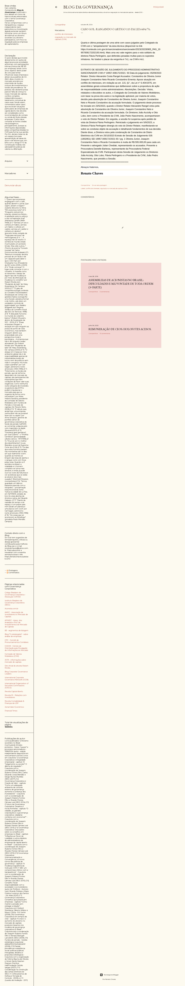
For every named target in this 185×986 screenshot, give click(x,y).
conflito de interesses (64, 34)
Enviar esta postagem (99, 185)
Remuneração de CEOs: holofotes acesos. (119, 329)
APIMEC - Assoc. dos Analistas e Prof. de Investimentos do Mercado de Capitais (16, 623)
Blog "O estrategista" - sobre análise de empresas (16, 635)
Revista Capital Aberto (14, 691)
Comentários (13, 573)
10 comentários (105, 333)
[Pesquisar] (158, 7)
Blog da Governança (88, 7)
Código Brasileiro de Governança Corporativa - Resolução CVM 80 (15, 595)
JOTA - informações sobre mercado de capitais (15, 661)
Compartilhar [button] (60, 25)
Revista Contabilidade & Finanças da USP (14, 702)
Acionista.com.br (11, 609)
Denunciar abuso (13, 185)
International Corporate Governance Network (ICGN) (16, 679)
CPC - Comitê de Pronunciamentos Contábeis (16, 641)
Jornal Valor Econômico (14, 707)
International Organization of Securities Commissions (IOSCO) (16, 685)
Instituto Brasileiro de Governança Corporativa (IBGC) (14, 603)
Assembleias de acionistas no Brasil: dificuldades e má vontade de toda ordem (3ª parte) (120, 283)
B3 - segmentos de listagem (16, 630)
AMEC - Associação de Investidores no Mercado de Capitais (16, 614)
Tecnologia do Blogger (109, 974)
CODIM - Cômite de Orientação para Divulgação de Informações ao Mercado (16, 648)
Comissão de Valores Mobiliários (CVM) (13, 655)
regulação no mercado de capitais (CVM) (65, 38)
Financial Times (11, 711)
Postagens (12, 570)
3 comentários (104, 292)
